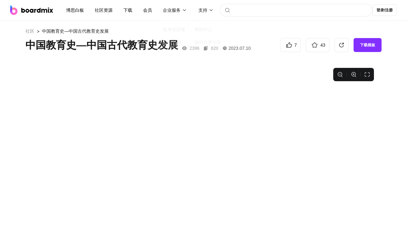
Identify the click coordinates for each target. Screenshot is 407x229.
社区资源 (104, 10)
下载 (127, 10)
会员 (147, 10)
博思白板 (75, 10)
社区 (29, 31)
